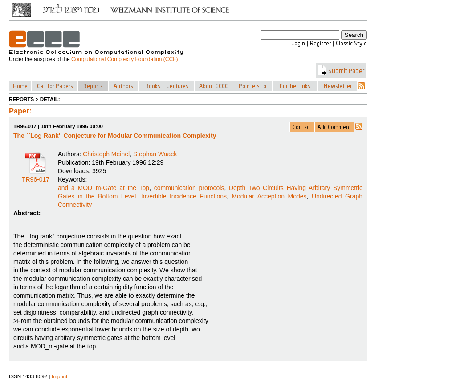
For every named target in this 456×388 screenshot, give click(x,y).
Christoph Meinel (106, 154)
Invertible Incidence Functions (184, 196)
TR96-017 (35, 176)
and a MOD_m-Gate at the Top (103, 187)
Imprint (60, 376)
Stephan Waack (155, 154)
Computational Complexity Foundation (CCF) (124, 59)
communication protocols (189, 187)
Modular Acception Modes (269, 196)
